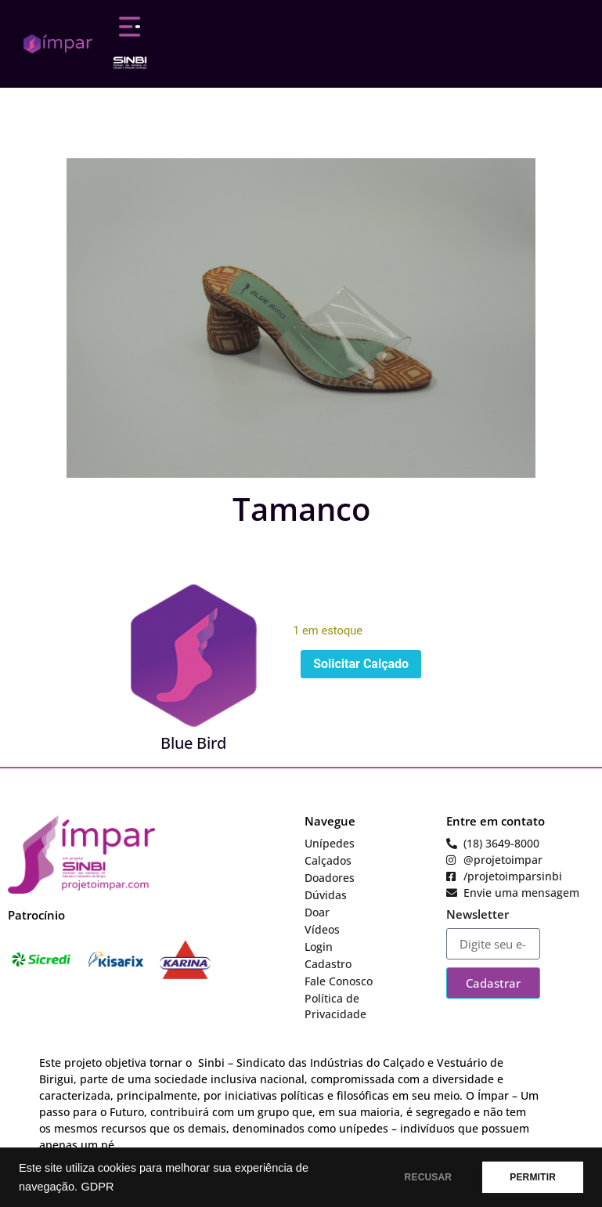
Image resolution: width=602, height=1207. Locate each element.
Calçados (328, 860)
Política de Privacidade (335, 1006)
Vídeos (322, 929)
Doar (317, 912)
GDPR (97, 1186)
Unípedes (330, 843)
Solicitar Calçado (361, 663)
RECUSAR (428, 1177)
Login (319, 946)
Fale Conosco (339, 981)
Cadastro (328, 963)
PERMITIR (533, 1177)
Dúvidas (326, 894)
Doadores (330, 877)
